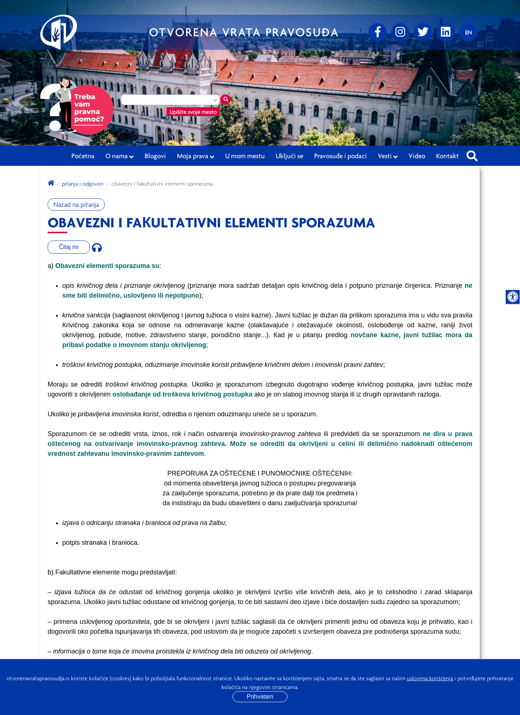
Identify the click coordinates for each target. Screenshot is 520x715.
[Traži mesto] (225, 99)
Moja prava (195, 156)
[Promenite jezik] (468, 32)
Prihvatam (260, 696)
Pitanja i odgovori (83, 183)
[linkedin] (446, 32)
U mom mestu (245, 156)
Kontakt (447, 156)
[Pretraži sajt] (472, 154)
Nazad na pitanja (76, 204)
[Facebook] (377, 32)
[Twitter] (423, 32)
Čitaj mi (68, 247)
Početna (82, 156)
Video (417, 156)
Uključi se (289, 156)
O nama (119, 156)
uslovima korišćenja (430, 678)
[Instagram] (400, 32)
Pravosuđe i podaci (340, 156)
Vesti (388, 156)
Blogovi (155, 156)
